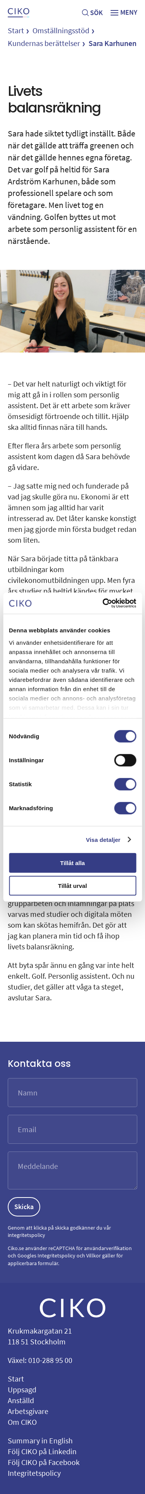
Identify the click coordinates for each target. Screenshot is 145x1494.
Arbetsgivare (28, 1411)
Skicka (24, 1206)
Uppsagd (22, 1389)
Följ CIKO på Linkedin (42, 1451)
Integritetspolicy (56, 1255)
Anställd (21, 1400)
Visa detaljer (103, 839)
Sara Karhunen (112, 43)
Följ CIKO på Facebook (44, 1462)
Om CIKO (22, 1422)
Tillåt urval (72, 885)
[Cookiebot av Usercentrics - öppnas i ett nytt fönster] (103, 603)
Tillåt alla (72, 863)
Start (16, 30)
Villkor (93, 1255)
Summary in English (40, 1440)
